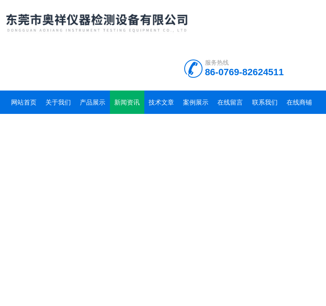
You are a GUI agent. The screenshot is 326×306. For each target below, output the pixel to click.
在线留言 (230, 102)
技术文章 (161, 102)
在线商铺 (299, 102)
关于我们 (58, 102)
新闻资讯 (127, 102)
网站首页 (24, 102)
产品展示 (92, 102)
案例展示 (195, 102)
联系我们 (265, 102)
